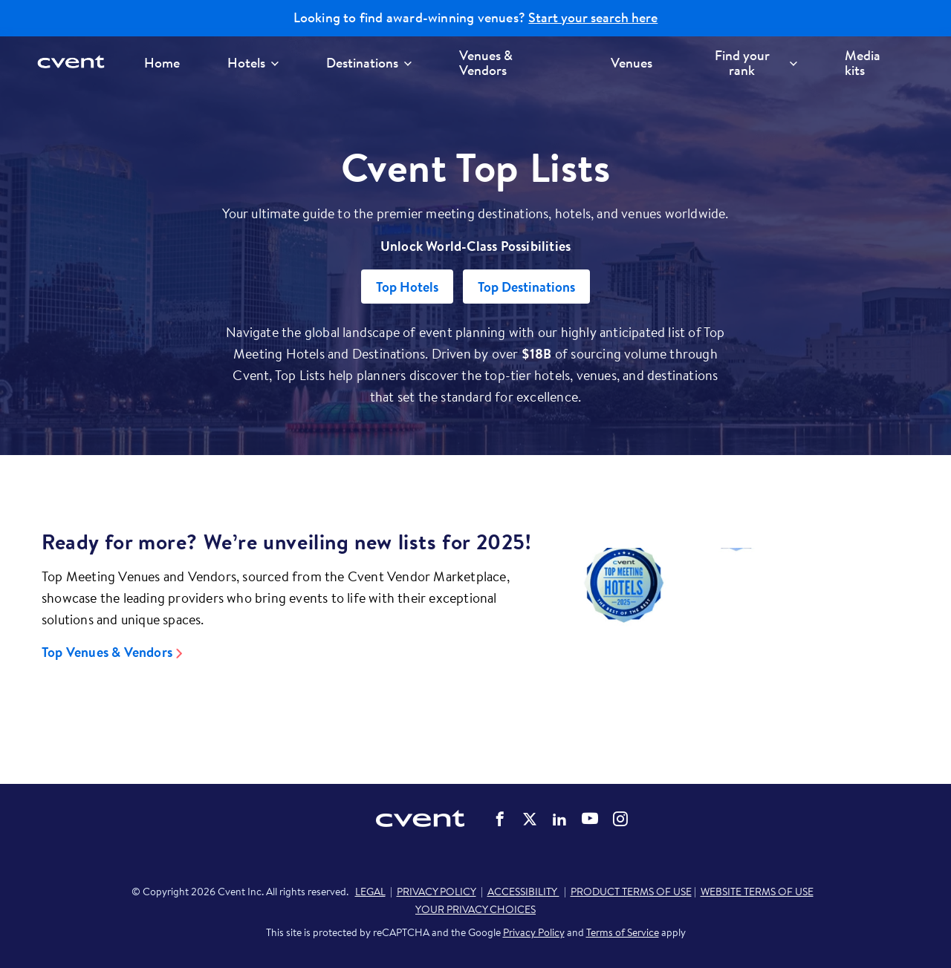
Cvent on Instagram (620, 818)
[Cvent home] (76, 63)
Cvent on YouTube (590, 818)
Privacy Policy (534, 932)
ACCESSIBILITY (523, 891)
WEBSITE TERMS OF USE (757, 891)
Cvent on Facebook (500, 818)
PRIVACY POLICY (436, 891)
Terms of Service (622, 932)
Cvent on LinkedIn (559, 818)
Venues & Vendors (486, 62)
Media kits (862, 62)
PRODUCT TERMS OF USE (631, 891)
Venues (631, 62)
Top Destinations (526, 287)
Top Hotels (407, 287)
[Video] (735, 627)
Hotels (253, 62)
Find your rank (756, 62)
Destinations (369, 62)
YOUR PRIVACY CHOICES (475, 909)
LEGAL (370, 891)
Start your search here (593, 17)
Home (162, 62)
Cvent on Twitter (529, 818)
